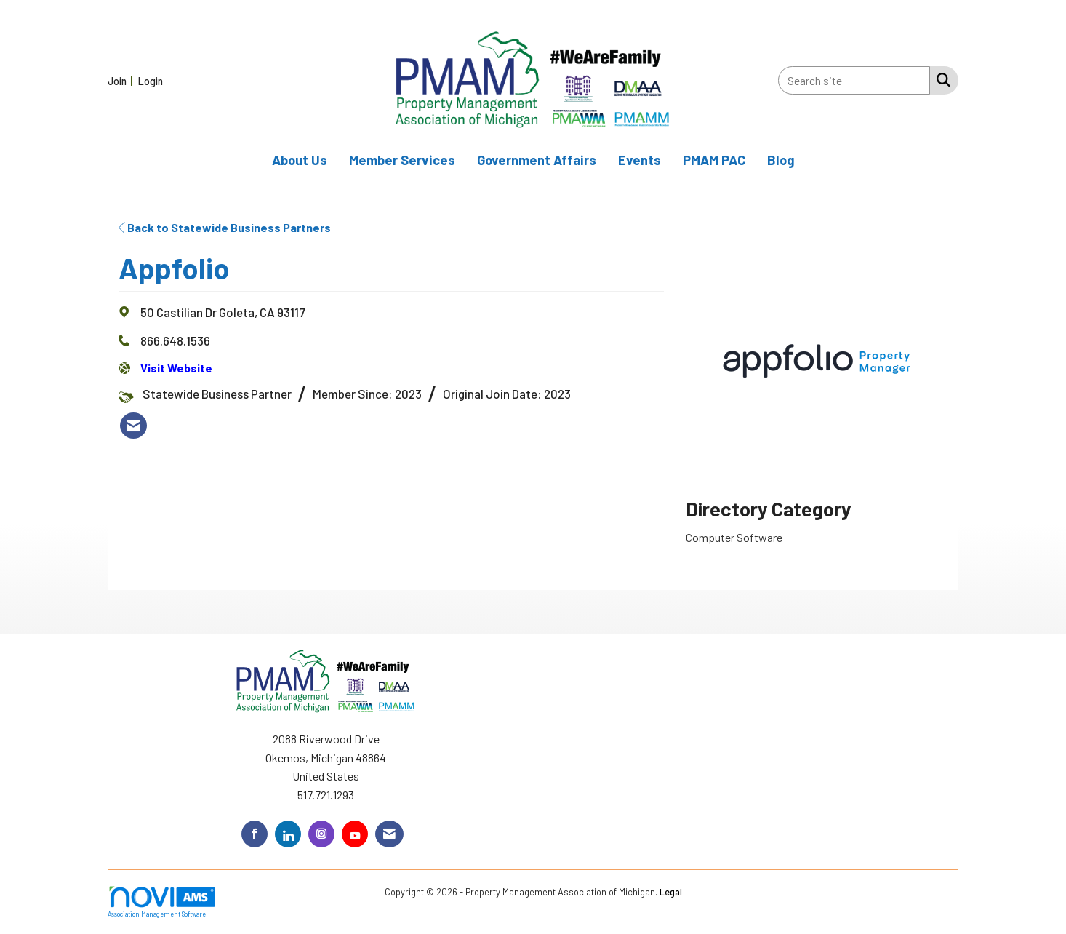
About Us (299, 160)
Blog (781, 160)
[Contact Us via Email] (389, 834)
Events (639, 160)
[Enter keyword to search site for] (854, 80)
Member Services (402, 160)
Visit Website (176, 368)
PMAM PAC (714, 160)
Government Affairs (536, 160)
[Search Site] (940, 79)
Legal (671, 892)
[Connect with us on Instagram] (321, 834)
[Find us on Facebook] (254, 834)
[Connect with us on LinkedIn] (288, 834)
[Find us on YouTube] (355, 834)
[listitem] (122, 80)
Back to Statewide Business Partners (225, 227)
